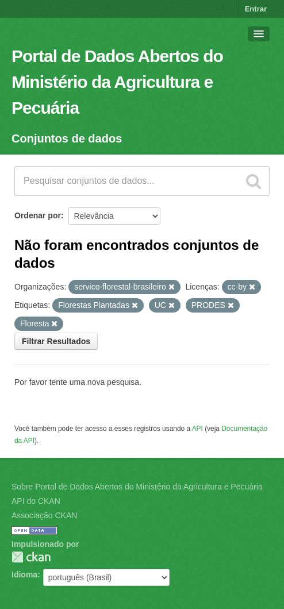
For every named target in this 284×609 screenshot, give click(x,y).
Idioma (24, 574)
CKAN (31, 557)
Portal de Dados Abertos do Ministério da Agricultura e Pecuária (117, 82)
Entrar (256, 9)
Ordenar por (37, 215)
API (197, 429)
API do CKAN (35, 501)
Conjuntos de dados (66, 138)
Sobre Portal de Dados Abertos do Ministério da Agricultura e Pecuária (137, 486)
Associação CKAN (44, 515)
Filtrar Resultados (56, 341)
